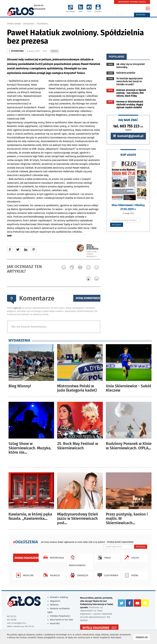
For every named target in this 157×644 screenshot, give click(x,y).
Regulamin (55, 601)
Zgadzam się (143, 636)
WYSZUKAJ (116, 224)
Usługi (131, 557)
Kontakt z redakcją (59, 597)
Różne (130, 575)
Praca (103, 557)
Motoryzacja (53, 557)
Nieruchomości (77, 560)
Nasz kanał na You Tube (61, 619)
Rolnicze (51, 575)
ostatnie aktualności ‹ (91, 255)
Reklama (54, 604)
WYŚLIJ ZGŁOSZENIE (96, 627)
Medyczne (24, 575)
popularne (116, 56)
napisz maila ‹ (91, 252)
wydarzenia (42, 24)
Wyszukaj (142, 14)
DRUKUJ (55, 51)
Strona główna (14, 24)
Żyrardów (39, 9)
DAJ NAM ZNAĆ (128, 120)
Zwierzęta (78, 575)
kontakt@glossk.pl (128, 136)
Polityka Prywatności (60, 616)
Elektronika (107, 575)
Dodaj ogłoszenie (27, 558)
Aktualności (29, 24)
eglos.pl (39, 5)
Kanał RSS (55, 623)
